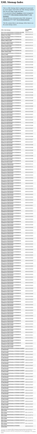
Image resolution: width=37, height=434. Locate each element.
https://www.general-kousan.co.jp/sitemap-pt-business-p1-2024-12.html (11, 87)
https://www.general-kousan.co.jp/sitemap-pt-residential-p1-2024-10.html (11, 224)
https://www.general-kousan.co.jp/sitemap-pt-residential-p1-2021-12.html (11, 324)
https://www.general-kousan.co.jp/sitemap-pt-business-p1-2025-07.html (11, 75)
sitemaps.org (6, 19)
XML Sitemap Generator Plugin (19, 14)
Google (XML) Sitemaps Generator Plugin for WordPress (20, 429)
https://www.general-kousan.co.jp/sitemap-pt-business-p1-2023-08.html (11, 120)
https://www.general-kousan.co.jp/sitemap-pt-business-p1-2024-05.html (11, 103)
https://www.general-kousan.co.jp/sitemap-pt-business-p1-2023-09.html (11, 117)
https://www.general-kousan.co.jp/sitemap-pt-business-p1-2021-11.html (11, 155)
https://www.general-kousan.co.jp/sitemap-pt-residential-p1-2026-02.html (11, 164)
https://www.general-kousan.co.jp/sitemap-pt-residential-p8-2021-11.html (11, 346)
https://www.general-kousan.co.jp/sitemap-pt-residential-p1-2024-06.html (11, 235)
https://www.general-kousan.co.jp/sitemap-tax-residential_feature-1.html (11, 48)
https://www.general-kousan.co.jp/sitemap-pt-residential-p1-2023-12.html (11, 252)
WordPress (19, 13)
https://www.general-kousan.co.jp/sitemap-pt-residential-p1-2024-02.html (11, 247)
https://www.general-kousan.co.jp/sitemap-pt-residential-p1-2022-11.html (11, 291)
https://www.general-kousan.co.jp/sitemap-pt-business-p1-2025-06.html (11, 78)
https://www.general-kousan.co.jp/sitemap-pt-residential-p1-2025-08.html (11, 191)
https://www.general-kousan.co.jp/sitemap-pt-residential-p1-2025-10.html (11, 183)
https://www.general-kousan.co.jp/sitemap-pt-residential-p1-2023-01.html (11, 285)
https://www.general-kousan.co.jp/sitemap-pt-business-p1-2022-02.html (11, 153)
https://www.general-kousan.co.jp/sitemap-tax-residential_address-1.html (11, 42)
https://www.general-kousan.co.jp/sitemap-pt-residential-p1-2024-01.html (11, 249)
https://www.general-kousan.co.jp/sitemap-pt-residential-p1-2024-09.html (11, 227)
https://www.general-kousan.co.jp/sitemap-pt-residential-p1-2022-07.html (11, 302)
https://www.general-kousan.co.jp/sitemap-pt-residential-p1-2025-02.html (11, 213)
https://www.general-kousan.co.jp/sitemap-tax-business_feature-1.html (11, 45)
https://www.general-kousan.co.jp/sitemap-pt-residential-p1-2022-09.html (11, 296)
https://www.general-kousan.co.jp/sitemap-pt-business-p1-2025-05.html (11, 81)
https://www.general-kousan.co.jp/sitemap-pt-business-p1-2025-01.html (11, 84)
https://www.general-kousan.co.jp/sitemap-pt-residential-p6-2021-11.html (11, 340)
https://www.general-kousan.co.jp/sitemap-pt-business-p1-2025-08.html (11, 73)
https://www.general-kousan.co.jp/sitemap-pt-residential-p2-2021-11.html (11, 329)
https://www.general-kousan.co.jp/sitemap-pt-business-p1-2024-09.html (11, 95)
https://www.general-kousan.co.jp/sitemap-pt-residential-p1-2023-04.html (11, 274)
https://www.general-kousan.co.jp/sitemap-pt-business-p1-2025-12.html (11, 62)
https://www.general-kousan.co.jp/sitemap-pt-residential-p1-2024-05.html (11, 238)
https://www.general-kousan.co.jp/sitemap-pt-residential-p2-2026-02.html (11, 167)
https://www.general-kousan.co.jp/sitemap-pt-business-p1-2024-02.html (11, 109)
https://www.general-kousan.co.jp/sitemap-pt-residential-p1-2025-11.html (11, 180)
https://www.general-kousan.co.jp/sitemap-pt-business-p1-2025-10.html (11, 67)
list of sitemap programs (23, 19)
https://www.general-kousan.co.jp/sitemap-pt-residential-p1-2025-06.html (11, 197)
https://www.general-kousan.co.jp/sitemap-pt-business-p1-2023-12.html (11, 111)
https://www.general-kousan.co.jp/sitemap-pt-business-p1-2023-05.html (11, 128)
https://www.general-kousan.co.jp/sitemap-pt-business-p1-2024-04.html (11, 106)
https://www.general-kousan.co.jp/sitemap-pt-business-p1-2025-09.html (11, 70)
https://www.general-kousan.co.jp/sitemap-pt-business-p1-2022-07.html (11, 142)
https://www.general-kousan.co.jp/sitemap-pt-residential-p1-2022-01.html (11, 321)
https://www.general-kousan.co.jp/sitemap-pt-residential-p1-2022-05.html (11, 307)
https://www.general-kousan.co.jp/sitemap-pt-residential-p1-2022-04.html (11, 310)
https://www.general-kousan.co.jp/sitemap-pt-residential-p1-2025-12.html (11, 178)
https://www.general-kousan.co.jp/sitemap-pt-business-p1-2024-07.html (11, 98)
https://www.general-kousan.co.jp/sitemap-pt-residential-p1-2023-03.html (11, 277)
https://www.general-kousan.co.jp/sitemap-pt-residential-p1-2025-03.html (11, 205)
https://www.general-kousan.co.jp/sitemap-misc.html (12, 32)
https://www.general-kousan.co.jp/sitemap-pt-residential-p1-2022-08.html (11, 299)
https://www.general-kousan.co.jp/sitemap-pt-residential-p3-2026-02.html (11, 169)
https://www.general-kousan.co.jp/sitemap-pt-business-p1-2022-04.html (11, 147)
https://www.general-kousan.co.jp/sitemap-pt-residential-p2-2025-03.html (11, 208)
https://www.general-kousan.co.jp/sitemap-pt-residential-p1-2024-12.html (11, 219)
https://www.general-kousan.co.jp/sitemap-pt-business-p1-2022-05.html (11, 144)
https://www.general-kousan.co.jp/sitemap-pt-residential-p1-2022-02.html (11, 318)
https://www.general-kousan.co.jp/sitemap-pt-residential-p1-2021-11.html (11, 327)
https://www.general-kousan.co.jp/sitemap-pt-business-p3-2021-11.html (11, 161)
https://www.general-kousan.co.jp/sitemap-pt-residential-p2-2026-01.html (11, 175)
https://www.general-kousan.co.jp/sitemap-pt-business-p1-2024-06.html (11, 100)
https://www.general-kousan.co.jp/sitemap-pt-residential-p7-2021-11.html (11, 343)
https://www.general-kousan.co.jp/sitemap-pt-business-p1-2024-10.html (11, 92)
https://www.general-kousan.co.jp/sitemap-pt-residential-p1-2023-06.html (11, 269)
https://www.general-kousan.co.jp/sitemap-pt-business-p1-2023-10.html (11, 114)
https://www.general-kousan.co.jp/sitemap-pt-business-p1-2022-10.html (11, 139)
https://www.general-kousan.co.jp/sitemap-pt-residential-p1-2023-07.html (11, 266)
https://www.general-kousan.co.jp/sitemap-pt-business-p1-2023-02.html (11, 133)
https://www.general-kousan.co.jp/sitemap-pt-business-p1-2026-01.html (11, 59)
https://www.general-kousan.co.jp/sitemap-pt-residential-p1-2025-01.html (11, 216)
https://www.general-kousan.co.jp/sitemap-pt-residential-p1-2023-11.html (11, 255)
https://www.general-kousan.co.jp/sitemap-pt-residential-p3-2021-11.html (11, 332)
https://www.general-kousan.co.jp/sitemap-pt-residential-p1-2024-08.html (11, 230)
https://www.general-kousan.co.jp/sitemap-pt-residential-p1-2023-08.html (11, 263)
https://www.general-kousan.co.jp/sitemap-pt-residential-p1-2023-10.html (11, 258)
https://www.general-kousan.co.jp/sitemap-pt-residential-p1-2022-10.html (11, 293)
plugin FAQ (27, 431)
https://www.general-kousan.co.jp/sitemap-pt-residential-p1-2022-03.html (11, 313)
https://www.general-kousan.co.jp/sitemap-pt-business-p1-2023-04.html (11, 131)
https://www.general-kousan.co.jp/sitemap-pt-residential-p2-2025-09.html (11, 189)
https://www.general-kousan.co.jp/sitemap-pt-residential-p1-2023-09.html (11, 260)
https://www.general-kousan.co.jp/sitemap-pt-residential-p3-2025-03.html (11, 211)
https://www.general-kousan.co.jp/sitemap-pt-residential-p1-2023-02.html (11, 282)
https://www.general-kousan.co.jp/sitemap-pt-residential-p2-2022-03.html (11, 315)
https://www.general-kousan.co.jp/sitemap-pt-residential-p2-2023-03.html (11, 280)
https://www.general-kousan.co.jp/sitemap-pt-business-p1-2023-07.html (11, 122)
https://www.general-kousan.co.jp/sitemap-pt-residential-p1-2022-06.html (11, 304)
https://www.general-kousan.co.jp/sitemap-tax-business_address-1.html (11, 40)
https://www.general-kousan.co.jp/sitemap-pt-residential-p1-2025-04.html (11, 202)
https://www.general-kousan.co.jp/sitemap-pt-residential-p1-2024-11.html (11, 222)
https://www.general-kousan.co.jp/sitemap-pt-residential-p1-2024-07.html (11, 233)
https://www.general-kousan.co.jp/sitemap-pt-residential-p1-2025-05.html (11, 200)
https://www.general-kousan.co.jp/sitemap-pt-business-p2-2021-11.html (11, 158)
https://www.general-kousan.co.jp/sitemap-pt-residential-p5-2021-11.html (11, 338)
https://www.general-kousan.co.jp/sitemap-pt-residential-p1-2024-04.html (11, 241)
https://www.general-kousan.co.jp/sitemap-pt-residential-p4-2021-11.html (11, 335)
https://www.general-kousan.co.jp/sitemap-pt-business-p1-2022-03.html (11, 150)
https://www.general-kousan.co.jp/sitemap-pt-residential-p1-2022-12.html (11, 288)
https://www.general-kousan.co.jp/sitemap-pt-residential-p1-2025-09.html (11, 186)
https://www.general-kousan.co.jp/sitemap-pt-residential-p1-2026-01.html (11, 172)
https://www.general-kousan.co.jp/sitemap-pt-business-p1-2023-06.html (11, 125)
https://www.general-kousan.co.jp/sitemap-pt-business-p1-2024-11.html (11, 89)
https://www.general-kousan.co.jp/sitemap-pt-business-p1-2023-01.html (11, 136)
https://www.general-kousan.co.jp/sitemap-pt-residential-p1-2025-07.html (11, 194)
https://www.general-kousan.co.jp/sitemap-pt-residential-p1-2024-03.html (11, 244)
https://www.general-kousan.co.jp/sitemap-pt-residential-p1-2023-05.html (11, 271)
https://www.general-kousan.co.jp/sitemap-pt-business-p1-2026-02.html (11, 56)
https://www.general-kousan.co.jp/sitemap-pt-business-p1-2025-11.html (11, 64)
